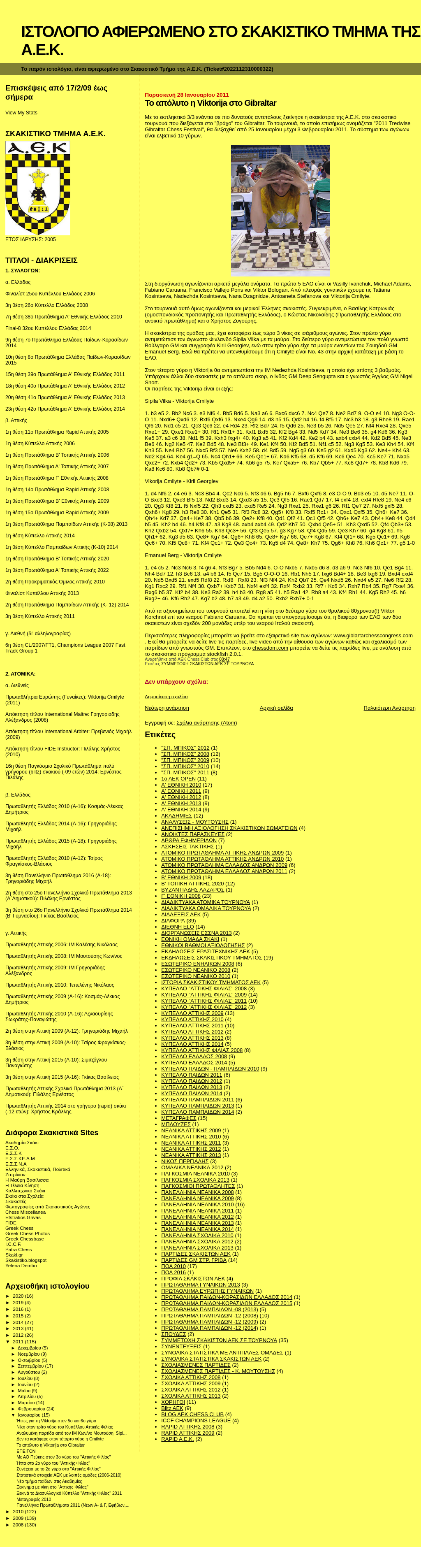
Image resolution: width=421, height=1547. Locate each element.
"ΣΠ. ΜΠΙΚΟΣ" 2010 (185, 766)
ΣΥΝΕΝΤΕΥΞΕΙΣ (181, 1346)
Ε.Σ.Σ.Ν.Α (16, 1163)
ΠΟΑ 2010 (173, 1266)
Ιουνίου (26, 1384)
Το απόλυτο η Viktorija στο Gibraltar (50, 1444)
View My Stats (21, 113)
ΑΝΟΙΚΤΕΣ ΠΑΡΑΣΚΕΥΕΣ (192, 834)
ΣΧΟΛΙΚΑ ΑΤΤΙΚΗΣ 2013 (190, 1396)
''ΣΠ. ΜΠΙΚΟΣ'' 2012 (185, 748)
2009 (19, 1518)
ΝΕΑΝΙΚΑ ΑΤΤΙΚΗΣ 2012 (191, 1149)
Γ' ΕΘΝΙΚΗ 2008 (181, 896)
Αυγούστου (30, 1372)
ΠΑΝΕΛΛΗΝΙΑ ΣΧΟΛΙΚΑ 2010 (197, 1235)
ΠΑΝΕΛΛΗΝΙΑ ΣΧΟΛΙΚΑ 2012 (197, 1241)
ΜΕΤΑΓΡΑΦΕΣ (178, 1118)
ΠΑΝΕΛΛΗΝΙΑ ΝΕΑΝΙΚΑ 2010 (197, 1204)
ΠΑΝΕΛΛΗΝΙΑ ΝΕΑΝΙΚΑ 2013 (197, 1223)
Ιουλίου (26, 1378)
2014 (19, 1322)
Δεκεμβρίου (30, 1347)
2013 (19, 1328)
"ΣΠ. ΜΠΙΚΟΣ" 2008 (185, 754)
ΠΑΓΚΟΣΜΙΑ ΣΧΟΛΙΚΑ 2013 (195, 1180)
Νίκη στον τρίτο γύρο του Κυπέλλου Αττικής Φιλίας (64, 1426)
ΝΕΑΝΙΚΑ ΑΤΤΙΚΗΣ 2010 (191, 1137)
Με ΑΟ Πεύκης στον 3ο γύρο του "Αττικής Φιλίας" (63, 1456)
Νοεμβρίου (29, 1354)
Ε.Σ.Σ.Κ (13, 1153)
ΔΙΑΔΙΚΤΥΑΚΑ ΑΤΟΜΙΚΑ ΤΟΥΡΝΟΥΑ (205, 902)
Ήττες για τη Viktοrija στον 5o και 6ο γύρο (56, 1420)
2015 (19, 1315)
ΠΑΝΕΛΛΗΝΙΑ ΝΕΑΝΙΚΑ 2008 (197, 1192)
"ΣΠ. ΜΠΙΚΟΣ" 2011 (185, 772)
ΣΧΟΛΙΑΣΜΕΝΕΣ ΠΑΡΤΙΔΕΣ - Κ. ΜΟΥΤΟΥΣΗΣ (218, 1371)
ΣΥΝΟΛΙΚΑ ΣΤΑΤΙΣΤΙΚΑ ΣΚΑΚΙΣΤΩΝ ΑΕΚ (211, 1359)
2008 (19, 1524)
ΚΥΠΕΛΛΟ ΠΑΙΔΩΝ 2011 (191, 1075)
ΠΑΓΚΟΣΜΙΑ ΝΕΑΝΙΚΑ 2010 (195, 1174)
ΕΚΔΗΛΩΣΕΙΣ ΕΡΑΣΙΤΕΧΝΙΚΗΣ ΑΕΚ (205, 951)
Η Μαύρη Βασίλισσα (27, 1179)
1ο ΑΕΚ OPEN (178, 779)
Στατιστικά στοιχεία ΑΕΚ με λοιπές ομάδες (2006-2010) (69, 1475)
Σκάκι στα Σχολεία (24, 1196)
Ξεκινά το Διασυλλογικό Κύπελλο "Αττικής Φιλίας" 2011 (69, 1493)
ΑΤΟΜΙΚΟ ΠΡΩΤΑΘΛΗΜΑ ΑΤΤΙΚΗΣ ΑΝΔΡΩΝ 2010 (222, 859)
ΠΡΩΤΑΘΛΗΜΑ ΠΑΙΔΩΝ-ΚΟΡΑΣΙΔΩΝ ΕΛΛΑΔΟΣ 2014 (226, 1297)
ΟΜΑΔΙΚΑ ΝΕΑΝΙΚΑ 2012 (192, 1167)
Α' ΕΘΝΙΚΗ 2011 (181, 791)
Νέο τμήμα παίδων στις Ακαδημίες (49, 1481)
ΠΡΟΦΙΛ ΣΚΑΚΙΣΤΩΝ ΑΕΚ (193, 1278)
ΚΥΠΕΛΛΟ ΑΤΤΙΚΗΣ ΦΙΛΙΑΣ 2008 (202, 1050)
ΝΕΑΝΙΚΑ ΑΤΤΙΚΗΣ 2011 (191, 1143)
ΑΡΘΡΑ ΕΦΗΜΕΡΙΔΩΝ (189, 840)
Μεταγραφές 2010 (33, 1499)
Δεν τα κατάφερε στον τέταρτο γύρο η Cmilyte (60, 1438)
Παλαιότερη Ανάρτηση (390, 708)
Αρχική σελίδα (276, 708)
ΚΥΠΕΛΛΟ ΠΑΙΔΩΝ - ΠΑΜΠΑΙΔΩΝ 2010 (210, 1069)
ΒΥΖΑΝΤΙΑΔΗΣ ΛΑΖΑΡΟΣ (192, 890)
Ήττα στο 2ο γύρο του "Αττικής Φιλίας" (53, 1463)
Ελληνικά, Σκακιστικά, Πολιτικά (37, 1169)
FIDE (10, 1222)
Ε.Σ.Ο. (12, 1147)
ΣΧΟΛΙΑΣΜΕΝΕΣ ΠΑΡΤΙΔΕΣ (195, 1365)
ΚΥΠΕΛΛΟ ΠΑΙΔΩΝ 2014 (191, 1093)
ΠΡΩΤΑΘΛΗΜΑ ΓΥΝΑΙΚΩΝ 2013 (200, 1285)
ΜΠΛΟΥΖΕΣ (176, 1124)
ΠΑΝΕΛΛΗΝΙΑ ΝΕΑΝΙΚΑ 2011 (197, 1211)
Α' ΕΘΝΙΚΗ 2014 (181, 809)
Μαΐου (25, 1390)
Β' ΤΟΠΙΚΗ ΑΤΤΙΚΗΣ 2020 (192, 883)
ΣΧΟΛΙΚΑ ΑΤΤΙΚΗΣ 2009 (190, 1383)
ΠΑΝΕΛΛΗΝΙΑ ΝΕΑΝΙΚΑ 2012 (197, 1217)
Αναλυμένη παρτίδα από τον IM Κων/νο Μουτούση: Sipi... (71, 1433)
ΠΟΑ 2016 (173, 1272)
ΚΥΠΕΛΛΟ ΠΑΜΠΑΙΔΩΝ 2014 (197, 1112)
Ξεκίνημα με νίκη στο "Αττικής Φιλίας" (52, 1486)
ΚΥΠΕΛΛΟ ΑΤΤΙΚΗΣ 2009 (192, 1013)
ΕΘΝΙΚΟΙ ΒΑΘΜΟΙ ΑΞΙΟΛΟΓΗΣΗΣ (203, 945)
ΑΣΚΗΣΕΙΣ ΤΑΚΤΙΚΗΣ (187, 846)
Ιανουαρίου (30, 1414)
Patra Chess (18, 1249)
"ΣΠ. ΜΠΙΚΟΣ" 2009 (185, 760)
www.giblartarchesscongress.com (373, 635)
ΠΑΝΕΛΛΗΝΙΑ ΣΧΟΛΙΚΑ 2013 (197, 1248)
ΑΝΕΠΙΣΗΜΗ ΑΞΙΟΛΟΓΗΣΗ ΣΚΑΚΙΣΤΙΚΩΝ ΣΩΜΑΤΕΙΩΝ (229, 828)
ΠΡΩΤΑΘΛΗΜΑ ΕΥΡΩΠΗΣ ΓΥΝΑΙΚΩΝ (207, 1291)
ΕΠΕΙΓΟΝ (25, 1451)
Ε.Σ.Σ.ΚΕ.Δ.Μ (20, 1158)
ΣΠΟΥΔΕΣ (173, 1334)
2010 (19, 1511)
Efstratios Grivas (23, 1217)
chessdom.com (270, 648)
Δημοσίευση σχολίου (166, 696)
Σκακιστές (15, 1201)
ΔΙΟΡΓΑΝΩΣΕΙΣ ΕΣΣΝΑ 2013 (196, 933)
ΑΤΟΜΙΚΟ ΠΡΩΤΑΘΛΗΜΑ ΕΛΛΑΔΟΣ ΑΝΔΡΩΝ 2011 (224, 871)
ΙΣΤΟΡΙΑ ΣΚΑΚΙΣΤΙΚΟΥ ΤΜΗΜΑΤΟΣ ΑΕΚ (211, 982)
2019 (19, 1302)
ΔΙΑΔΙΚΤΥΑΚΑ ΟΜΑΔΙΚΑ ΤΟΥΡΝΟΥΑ (206, 908)
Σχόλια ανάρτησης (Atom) (206, 723)
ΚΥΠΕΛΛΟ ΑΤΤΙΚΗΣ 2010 (192, 1019)
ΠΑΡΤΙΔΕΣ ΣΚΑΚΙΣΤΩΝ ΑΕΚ (196, 1254)
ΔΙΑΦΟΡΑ (173, 921)
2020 (19, 1295)
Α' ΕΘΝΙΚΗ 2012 (181, 797)
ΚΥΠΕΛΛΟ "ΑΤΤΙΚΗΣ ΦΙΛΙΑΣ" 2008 (204, 988)
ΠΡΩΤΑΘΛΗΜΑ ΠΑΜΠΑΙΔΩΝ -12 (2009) (209, 1322)
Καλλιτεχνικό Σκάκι (25, 1190)
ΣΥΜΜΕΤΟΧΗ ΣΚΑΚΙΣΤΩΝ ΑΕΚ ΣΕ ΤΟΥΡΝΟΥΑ (207, 664)
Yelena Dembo (21, 1265)
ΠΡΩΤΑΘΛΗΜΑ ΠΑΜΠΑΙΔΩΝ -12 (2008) (209, 1315)
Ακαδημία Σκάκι (22, 1142)
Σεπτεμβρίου (31, 1365)
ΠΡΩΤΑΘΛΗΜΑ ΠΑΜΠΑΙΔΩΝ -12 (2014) (209, 1328)
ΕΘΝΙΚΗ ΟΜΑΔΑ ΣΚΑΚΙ (190, 939)
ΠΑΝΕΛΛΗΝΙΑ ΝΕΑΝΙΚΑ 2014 (197, 1229)
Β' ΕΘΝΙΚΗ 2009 (181, 877)
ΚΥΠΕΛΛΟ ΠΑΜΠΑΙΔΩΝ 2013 (197, 1106)
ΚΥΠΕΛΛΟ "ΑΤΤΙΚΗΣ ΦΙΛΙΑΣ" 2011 (204, 1001)
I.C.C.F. (13, 1244)
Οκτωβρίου (30, 1360)
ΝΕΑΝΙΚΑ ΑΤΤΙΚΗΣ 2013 (191, 1155)
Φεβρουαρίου (32, 1408)
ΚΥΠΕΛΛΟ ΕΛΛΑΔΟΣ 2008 (194, 1056)
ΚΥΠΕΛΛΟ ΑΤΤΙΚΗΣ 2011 (192, 1025)
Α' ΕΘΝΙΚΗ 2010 (181, 785)
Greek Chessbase (24, 1238)
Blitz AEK (172, 1408)
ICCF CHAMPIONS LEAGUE (196, 1420)
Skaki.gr (14, 1254)
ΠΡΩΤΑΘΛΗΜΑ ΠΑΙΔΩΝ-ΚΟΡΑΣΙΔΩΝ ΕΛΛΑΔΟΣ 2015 (226, 1303)
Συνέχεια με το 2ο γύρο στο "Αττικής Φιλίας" (58, 1468)
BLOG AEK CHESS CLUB (192, 1414)
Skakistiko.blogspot (25, 1260)
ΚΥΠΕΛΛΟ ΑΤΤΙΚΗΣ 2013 (192, 1038)
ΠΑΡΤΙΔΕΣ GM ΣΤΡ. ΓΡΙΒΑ (194, 1260)
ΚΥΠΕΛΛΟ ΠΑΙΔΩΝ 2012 (191, 1081)
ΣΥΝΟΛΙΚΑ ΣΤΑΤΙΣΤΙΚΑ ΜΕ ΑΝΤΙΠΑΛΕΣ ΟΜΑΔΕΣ (222, 1353)
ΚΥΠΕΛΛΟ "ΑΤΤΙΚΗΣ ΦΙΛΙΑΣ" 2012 (204, 1007)
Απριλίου (27, 1396)
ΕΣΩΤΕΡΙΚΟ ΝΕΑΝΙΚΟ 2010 (195, 976)
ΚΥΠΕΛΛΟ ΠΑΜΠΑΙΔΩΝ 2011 (197, 1099)
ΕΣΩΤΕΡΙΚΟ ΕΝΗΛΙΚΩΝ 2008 (197, 964)
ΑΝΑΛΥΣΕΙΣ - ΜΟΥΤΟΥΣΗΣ (195, 822)
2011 (19, 1341)
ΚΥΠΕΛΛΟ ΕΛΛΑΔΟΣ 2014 (194, 1062)
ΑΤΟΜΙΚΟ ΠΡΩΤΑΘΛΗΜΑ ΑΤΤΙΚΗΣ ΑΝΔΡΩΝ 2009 (222, 853)
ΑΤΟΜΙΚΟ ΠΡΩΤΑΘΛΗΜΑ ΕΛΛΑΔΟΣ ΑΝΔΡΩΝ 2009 (224, 865)
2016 (19, 1309)
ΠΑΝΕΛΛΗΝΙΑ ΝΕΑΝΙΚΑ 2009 (197, 1198)
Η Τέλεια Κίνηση (22, 1185)
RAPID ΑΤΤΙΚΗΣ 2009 (187, 1433)
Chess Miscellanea (25, 1212)
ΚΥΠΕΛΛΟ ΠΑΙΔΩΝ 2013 (191, 1087)
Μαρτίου (27, 1402)
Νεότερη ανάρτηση (167, 708)
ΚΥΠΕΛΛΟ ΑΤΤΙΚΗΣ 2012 (192, 1032)
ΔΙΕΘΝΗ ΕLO (177, 927)
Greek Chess (19, 1228)
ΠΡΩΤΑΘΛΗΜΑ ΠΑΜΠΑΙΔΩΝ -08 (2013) (209, 1309)
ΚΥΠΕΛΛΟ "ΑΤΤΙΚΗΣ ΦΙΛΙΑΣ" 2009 (204, 995)
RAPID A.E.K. (177, 1439)
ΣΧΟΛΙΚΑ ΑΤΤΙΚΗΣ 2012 (190, 1390)
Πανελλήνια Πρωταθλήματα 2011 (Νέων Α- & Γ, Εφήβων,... (72, 1505)
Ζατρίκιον (15, 1174)
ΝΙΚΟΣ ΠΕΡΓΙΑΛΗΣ (184, 1161)
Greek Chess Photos (27, 1233)
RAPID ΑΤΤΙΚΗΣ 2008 (187, 1427)
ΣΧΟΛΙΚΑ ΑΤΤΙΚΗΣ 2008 (190, 1377)
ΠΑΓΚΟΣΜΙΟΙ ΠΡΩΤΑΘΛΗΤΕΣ (198, 1186)
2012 (19, 1335)
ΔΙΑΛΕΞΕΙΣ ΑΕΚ (181, 914)
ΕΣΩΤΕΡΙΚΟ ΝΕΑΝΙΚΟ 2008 (195, 970)
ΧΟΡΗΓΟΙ (173, 1402)
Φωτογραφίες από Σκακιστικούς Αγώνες (47, 1206)
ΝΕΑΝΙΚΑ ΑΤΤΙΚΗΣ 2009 (191, 1130)
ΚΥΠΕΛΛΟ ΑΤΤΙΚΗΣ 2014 (192, 1044)
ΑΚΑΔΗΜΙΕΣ (176, 816)
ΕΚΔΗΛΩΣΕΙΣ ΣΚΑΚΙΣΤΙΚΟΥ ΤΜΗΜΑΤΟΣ (211, 958)
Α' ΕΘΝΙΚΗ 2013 (181, 803)
